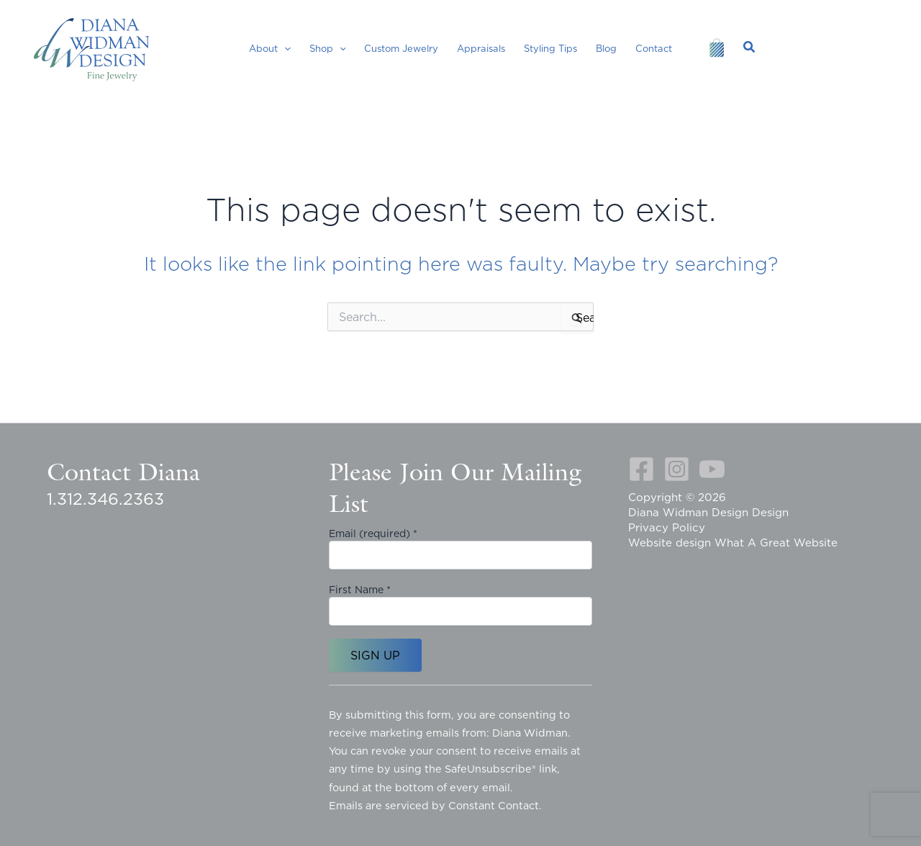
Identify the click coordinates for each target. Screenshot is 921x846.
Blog (606, 48)
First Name (360, 589)
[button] (284, 48)
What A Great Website (776, 542)
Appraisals (481, 48)
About (270, 48)
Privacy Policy (666, 527)
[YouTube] (712, 469)
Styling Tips (550, 48)
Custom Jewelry (401, 48)
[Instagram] (676, 469)
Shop (327, 48)
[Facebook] (641, 469)
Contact (653, 48)
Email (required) (373, 533)
